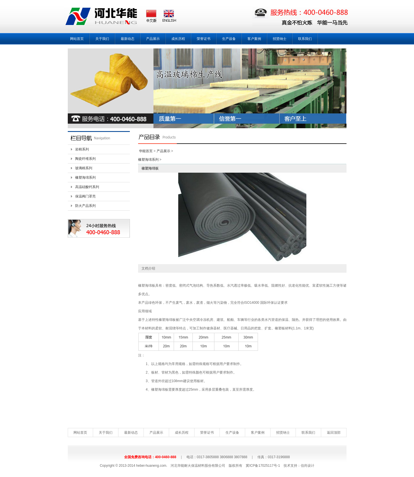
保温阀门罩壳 (85, 196)
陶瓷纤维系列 (85, 159)
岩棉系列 (82, 149)
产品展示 (153, 39)
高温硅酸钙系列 (87, 187)
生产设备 (229, 39)
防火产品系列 (85, 206)
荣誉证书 (203, 39)
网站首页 (77, 39)
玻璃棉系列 (83, 168)
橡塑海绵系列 (85, 178)
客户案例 (254, 39)
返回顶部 (334, 433)
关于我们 (102, 39)
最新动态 (127, 39)
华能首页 (146, 151)
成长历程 (178, 39)
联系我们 (305, 39)
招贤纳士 (279, 39)
